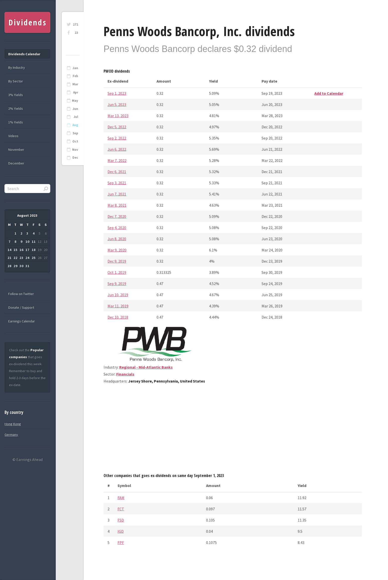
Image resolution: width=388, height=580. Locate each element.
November (16, 149)
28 (9, 266)
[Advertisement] (233, 430)
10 (27, 241)
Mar (75, 84)
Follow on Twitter (21, 293)
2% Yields (15, 108)
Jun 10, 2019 (118, 294)
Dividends (27, 22)
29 (15, 266)
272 (75, 24)
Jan (75, 68)
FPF (120, 542)
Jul (75, 116)
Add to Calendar (328, 93)
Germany (11, 434)
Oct (75, 141)
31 (27, 266)
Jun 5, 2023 (117, 104)
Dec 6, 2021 (117, 171)
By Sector (15, 81)
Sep (75, 133)
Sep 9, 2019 (117, 283)
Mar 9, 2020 (117, 249)
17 (27, 249)
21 (9, 257)
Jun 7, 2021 (117, 194)
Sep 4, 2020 (117, 227)
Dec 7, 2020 (117, 216)
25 (34, 257)
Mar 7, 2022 (117, 160)
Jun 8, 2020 (117, 238)
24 (27, 257)
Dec (75, 157)
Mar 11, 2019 (118, 305)
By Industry (16, 67)
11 (34, 241)
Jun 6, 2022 (117, 149)
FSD (120, 520)
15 (15, 249)
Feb (75, 76)
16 (21, 249)
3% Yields (15, 95)
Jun (75, 108)
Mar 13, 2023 (118, 115)
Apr (75, 92)
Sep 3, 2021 (117, 182)
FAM (120, 497)
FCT (120, 508)
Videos (13, 136)
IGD (120, 531)
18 (34, 249)
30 (21, 266)
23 (76, 32)
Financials (125, 374)
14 (9, 249)
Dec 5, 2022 (117, 126)
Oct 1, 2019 (117, 272)
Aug (75, 125)
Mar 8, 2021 (117, 205)
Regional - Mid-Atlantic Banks (146, 367)
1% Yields (15, 122)
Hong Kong (12, 424)
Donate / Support (21, 307)
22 (15, 257)
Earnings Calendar (21, 321)
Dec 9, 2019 (117, 261)
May (75, 100)
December (16, 163)
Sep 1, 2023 (117, 93)
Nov (75, 149)
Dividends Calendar (24, 54)
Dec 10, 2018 (118, 317)
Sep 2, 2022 (117, 138)
